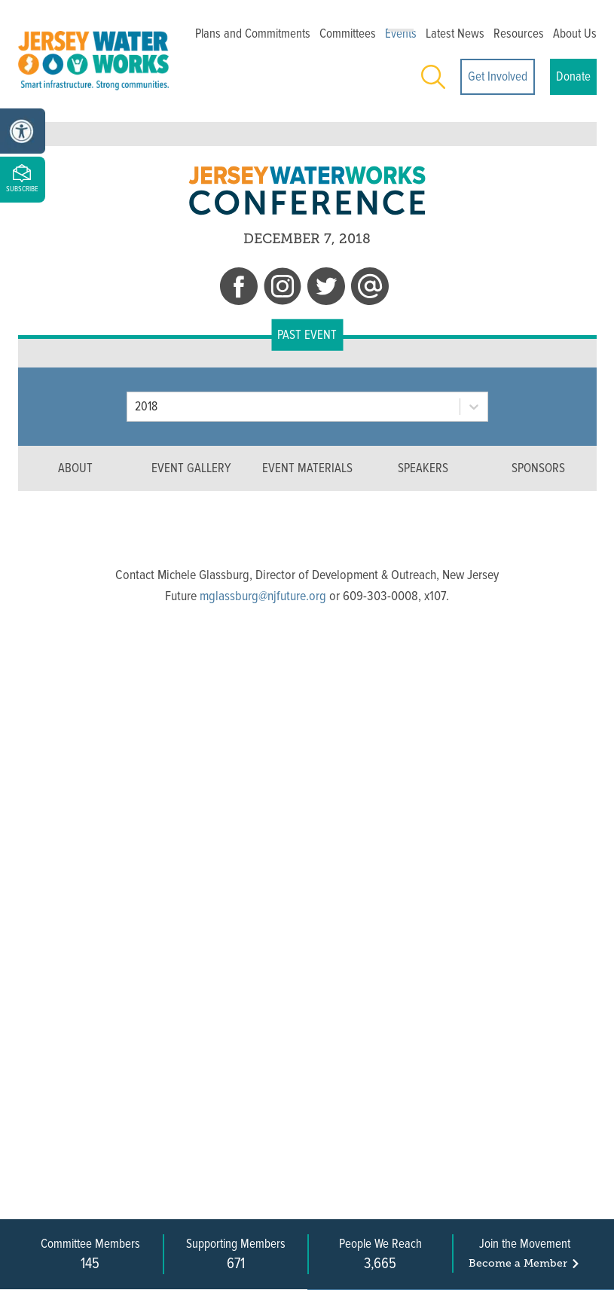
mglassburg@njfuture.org (263, 595)
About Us (575, 33)
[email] (370, 289)
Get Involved (497, 76)
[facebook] (239, 289)
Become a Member (525, 1263)
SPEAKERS (423, 468)
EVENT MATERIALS (307, 468)
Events (401, 33)
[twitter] (326, 289)
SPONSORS (538, 468)
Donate (573, 76)
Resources (518, 33)
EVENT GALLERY (191, 468)
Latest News (455, 33)
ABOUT (75, 468)
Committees (347, 33)
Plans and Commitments (252, 33)
